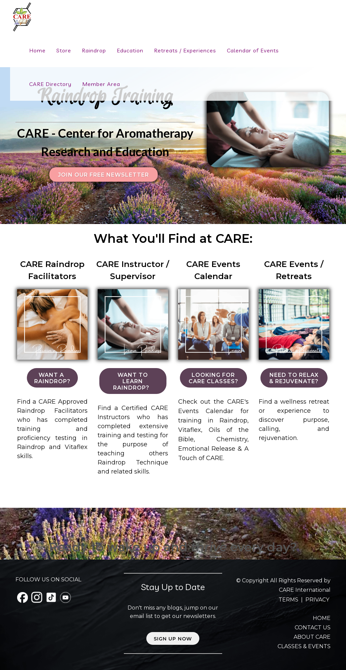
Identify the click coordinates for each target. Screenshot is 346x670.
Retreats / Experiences (185, 50)
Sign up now (173, 639)
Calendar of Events (253, 50)
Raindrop (94, 50)
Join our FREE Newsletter (103, 175)
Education (130, 50)
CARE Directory (50, 84)
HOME (322, 618)
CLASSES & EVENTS (304, 646)
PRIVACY (317, 599)
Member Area (101, 84)
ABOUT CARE (312, 637)
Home (37, 50)
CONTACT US (313, 627)
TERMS (289, 599)
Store (63, 50)
